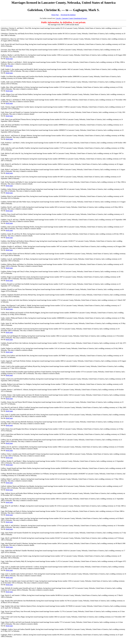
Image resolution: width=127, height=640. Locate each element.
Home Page (55, 15)
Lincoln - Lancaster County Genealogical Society (71, 18)
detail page (9, 58)
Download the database (68, 15)
